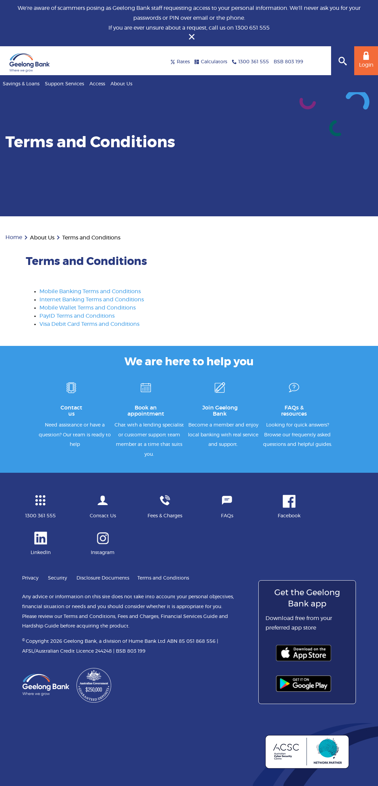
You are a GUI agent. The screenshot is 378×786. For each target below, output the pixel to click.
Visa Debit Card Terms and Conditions (89, 324)
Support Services (64, 84)
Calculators (210, 62)
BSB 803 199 (288, 62)
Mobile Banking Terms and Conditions (90, 291)
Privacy (30, 578)
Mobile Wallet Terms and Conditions (87, 308)
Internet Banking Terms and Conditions (91, 299)
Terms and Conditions (163, 578)
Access (97, 84)
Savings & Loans (21, 84)
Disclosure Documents (102, 578)
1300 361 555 (250, 62)
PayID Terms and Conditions (77, 316)
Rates (180, 62)
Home (13, 237)
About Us (121, 84)
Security (57, 578)
